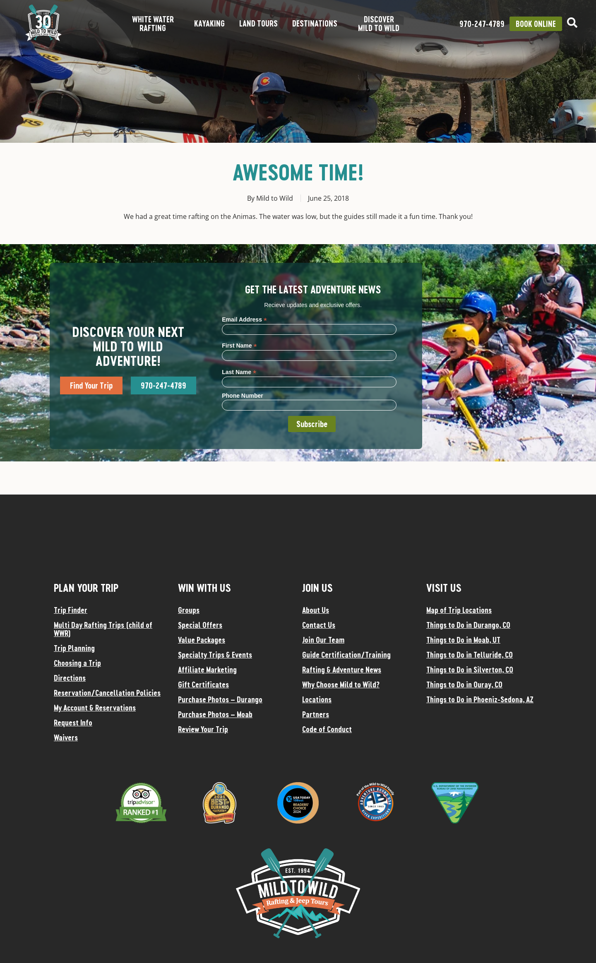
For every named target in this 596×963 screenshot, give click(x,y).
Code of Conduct (327, 729)
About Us (315, 610)
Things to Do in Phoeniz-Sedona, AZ (480, 699)
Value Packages (201, 639)
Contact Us (318, 624)
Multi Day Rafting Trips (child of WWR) (103, 629)
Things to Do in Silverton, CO (469, 669)
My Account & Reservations (95, 707)
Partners (315, 714)
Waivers (66, 737)
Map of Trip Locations (459, 610)
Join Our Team (323, 639)
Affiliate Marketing (207, 669)
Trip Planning (74, 648)
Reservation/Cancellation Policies (107, 692)
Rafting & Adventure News (341, 669)
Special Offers (200, 624)
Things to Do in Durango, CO (468, 624)
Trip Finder (70, 610)
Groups (188, 610)
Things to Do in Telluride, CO (469, 654)
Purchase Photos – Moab (215, 714)
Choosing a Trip (77, 663)
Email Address (244, 319)
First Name (239, 345)
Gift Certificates (203, 684)
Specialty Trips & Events (215, 654)
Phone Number (242, 396)
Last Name (239, 371)
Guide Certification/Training (346, 654)
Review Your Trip (203, 729)
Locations (317, 699)
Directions (70, 677)
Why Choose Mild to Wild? (341, 684)
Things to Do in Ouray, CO (464, 684)
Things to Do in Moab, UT (463, 639)
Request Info (73, 722)
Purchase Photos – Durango (220, 699)
